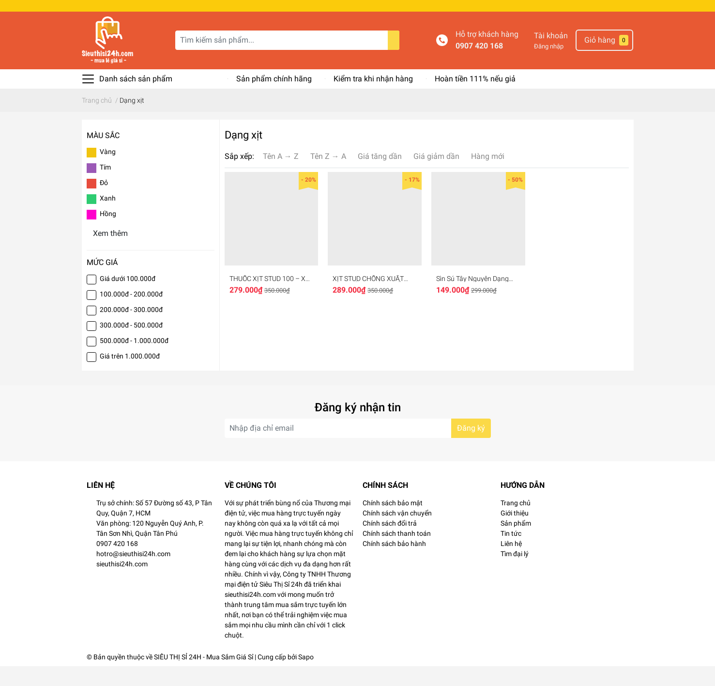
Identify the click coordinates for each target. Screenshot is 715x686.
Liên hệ (511, 563)
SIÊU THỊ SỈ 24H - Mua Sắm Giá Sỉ (203, 677)
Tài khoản (551, 55)
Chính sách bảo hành (394, 563)
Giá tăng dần (380, 176)
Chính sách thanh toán (397, 553)
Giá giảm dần (436, 176)
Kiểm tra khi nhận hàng (373, 98)
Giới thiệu (515, 533)
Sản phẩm (516, 543)
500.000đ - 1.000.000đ (134, 360)
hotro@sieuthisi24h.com (133, 573)
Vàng (108, 171)
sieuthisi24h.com (122, 584)
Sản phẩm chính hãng (274, 98)
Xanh (108, 218)
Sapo (306, 677)
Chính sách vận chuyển (397, 533)
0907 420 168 (479, 65)
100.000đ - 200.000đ (131, 314)
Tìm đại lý (515, 573)
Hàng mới (487, 176)
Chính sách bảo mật (393, 523)
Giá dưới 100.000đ (127, 298)
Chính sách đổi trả (390, 543)
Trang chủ (516, 523)
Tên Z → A (328, 176)
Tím (105, 187)
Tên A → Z (281, 176)
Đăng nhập (548, 66)
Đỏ (104, 202)
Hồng (108, 233)
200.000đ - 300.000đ (131, 329)
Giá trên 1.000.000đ (130, 376)
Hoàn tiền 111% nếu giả (475, 98)
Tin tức (511, 553)
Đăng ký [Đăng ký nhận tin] (471, 447)
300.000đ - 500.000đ (131, 345)
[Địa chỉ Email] (358, 448)
